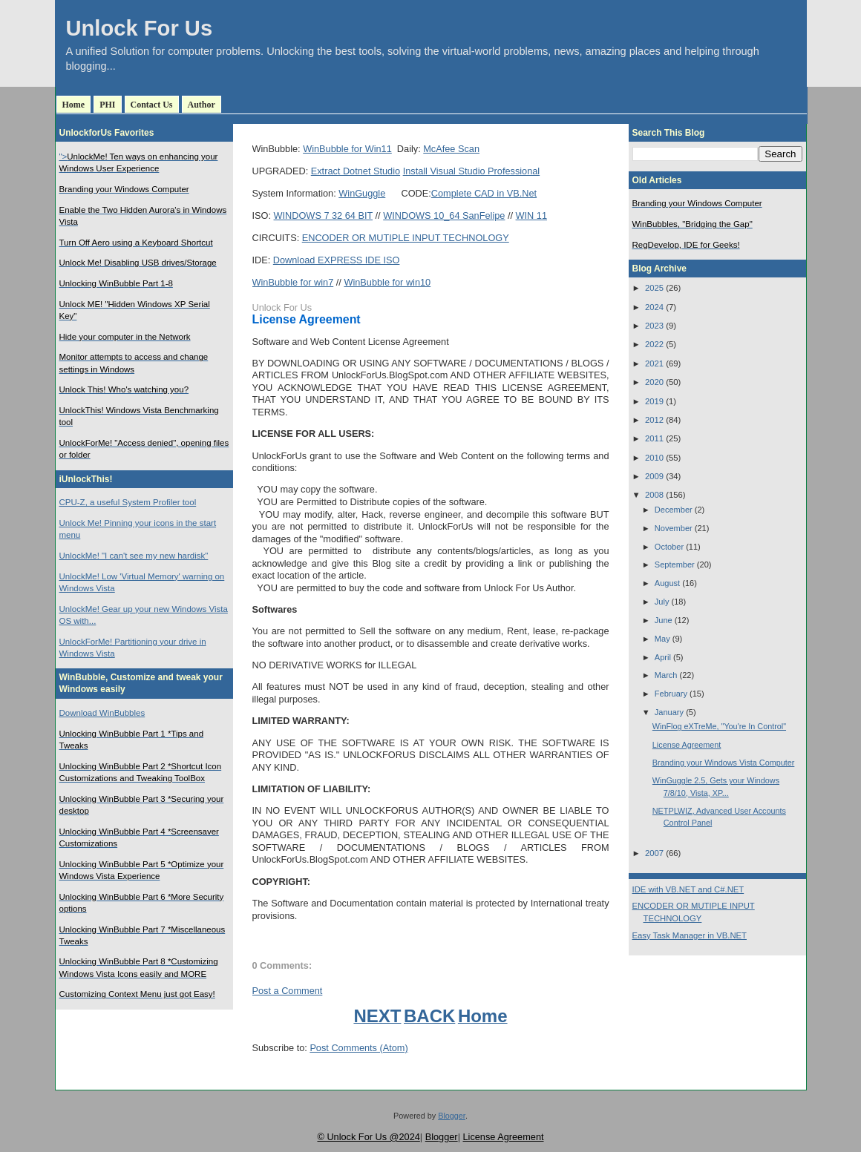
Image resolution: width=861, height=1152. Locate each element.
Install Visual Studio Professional (471, 171)
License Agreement (306, 319)
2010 (654, 457)
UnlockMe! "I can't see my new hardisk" (134, 555)
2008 (654, 494)
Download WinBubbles (102, 712)
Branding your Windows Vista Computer (723, 762)
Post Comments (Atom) (358, 1047)
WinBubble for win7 (293, 282)
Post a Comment (287, 990)
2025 (654, 287)
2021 (654, 363)
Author (201, 104)
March (666, 675)
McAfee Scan (451, 148)
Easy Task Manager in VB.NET (689, 935)
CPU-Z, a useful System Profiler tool (128, 502)
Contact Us (152, 104)
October (669, 546)
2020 (654, 382)
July (662, 601)
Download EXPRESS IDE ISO (336, 260)
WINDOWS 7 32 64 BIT (323, 215)
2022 (654, 344)
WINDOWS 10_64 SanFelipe (444, 215)
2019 (654, 401)
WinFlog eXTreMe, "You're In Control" (719, 726)
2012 (654, 419)
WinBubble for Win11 (347, 148)
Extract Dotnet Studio (355, 171)
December (674, 509)
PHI (107, 104)
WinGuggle (361, 193)
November (674, 528)
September (675, 564)
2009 (654, 476)
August (667, 583)
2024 (654, 307)
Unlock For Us (139, 28)
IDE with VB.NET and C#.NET (688, 889)
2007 (654, 853)
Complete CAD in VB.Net (484, 193)
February (671, 693)
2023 (654, 325)
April (663, 657)
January (669, 712)
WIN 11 (531, 215)
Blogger (451, 1115)
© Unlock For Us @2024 (368, 1136)
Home (73, 104)
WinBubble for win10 (387, 282)
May (662, 638)
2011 (654, 438)
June (663, 620)
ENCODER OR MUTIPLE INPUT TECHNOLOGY (405, 237)
